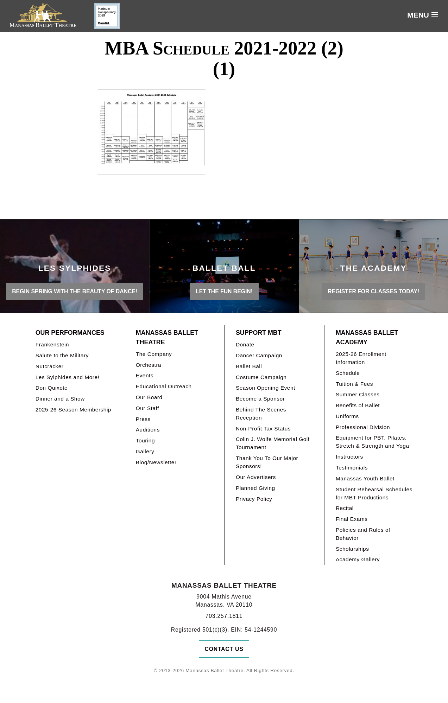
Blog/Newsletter (156, 462)
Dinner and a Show (60, 399)
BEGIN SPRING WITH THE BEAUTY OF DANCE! (74, 291)
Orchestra (148, 365)
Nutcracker (50, 366)
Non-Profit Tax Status (263, 429)
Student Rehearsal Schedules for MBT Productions (374, 493)
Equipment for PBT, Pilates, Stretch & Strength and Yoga (372, 442)
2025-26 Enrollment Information (361, 358)
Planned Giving (255, 488)
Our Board (149, 397)
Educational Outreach (164, 386)
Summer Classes (358, 394)
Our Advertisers (256, 477)
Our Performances (70, 332)
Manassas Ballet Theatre (167, 337)
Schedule (348, 373)
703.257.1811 (224, 616)
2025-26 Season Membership (73, 410)
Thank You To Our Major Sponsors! (267, 462)
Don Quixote (52, 388)
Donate (245, 344)
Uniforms (347, 416)
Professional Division (363, 427)
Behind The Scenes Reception (261, 414)
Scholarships (352, 549)
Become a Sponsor (260, 399)
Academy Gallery (358, 559)
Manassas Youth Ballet (365, 478)
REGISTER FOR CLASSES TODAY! (373, 291)
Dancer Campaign (259, 355)
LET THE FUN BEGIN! (224, 291)
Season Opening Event (265, 388)
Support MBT (259, 332)
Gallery (145, 451)
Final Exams (352, 519)
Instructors (349, 457)
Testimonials (352, 468)
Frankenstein (52, 344)
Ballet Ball (249, 366)
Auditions (148, 430)
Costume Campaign (261, 377)
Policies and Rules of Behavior (363, 534)
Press (143, 419)
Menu (418, 15)
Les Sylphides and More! (68, 377)
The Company (154, 354)
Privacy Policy (254, 499)
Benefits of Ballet (358, 405)
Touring (145, 440)
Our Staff (147, 408)
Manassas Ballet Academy (367, 337)
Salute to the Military (62, 355)
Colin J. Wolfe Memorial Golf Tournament (273, 443)
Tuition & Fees (354, 384)
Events (144, 375)
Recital (345, 508)
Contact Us (224, 649)
